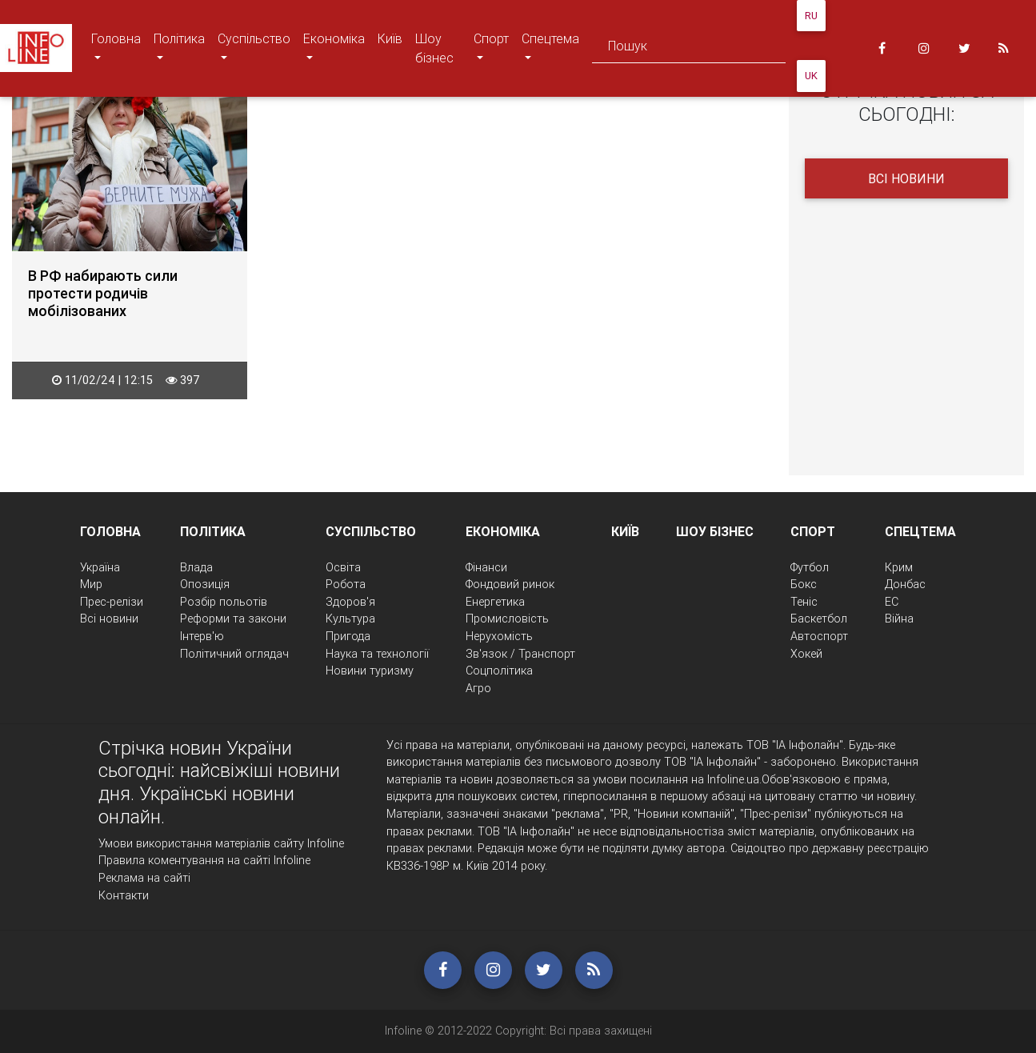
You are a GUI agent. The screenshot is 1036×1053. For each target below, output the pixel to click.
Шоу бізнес (434, 48)
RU (811, 15)
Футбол (809, 567)
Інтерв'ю (202, 636)
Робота (346, 584)
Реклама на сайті (144, 878)
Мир (91, 584)
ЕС (891, 602)
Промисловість (507, 618)
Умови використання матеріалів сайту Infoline (221, 843)
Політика (179, 47)
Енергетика (495, 602)
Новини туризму (370, 670)
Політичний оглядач (234, 654)
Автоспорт (819, 636)
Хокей (806, 654)
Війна (899, 618)
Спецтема (550, 47)
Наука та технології (377, 654)
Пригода (348, 636)
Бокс (803, 584)
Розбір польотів (223, 602)
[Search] (689, 48)
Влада (196, 567)
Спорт (494, 47)
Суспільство (253, 47)
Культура (350, 618)
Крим (899, 567)
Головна (115, 47)
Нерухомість (499, 636)
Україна (100, 567)
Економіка (333, 47)
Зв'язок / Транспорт (520, 654)
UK (811, 75)
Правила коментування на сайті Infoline (204, 860)
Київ (390, 38)
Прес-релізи (111, 602)
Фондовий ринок (510, 584)
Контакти (123, 895)
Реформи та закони (233, 618)
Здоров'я (350, 602)
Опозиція (205, 584)
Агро (478, 688)
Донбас (905, 584)
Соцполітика (499, 670)
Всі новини (906, 178)
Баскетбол (818, 618)
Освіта (343, 567)
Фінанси (486, 567)
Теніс (804, 602)
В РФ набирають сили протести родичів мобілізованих (103, 293)
